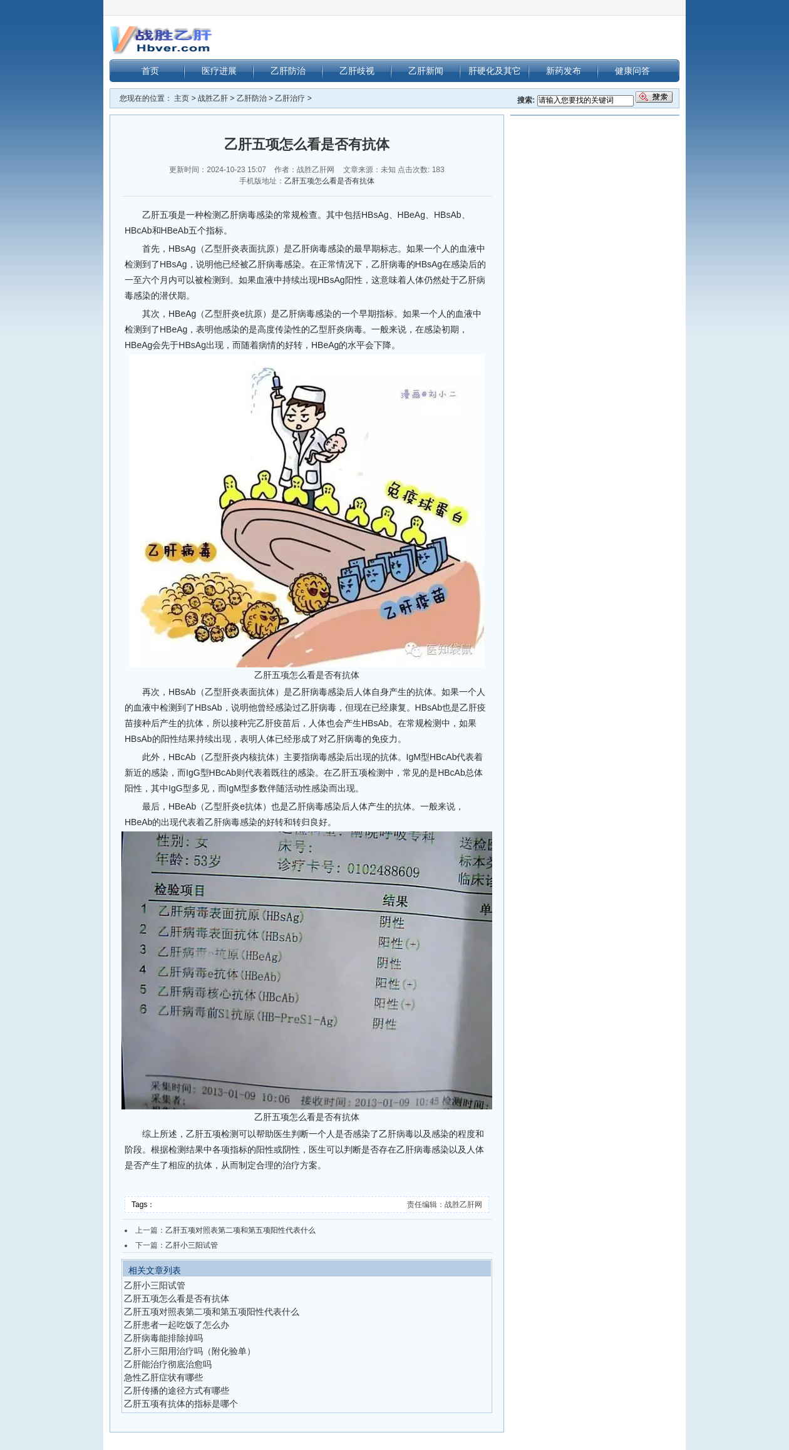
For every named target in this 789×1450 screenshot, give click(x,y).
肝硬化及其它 (494, 71)
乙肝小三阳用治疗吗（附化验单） (189, 1351)
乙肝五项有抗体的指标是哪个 (181, 1404)
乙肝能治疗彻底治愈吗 (168, 1364)
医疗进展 (219, 71)
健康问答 (632, 71)
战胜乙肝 (213, 98)
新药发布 (563, 71)
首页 (150, 71)
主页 (181, 98)
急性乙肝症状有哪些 (163, 1377)
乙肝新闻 (425, 71)
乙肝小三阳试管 (191, 1245)
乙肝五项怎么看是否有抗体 (329, 181)
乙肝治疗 (290, 98)
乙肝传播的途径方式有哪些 (176, 1391)
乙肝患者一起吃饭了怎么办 (176, 1325)
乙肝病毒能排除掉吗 (163, 1338)
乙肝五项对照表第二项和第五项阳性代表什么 (240, 1230)
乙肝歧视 (356, 71)
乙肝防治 (288, 71)
